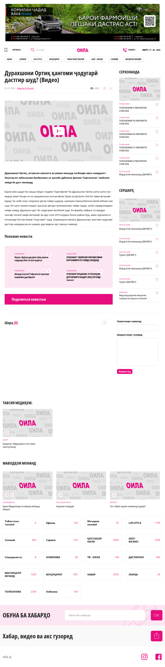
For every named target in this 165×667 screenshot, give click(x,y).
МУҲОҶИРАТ (54, 59)
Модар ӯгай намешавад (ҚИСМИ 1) (135, 174)
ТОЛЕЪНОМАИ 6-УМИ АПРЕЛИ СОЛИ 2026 (133, 162)
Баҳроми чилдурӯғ (65, 506)
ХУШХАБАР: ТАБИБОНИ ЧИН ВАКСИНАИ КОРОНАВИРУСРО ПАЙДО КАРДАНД (84, 259)
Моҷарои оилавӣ (133, 59)
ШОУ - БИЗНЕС (97, 59)
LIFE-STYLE (37, 59)
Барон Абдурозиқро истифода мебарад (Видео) (21, 508)
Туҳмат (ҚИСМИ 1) (127, 254)
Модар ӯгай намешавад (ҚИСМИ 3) (135, 268)
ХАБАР (9, 59)
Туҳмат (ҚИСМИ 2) (127, 281)
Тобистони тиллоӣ (75, 59)
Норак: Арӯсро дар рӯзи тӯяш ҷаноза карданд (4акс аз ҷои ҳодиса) (31, 259)
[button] (59, 131)
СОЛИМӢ (114, 59)
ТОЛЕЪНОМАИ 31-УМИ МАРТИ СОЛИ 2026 (133, 149)
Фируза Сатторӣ (25, 88)
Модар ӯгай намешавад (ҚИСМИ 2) (135, 241)
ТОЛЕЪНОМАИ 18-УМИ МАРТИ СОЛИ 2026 (133, 122)
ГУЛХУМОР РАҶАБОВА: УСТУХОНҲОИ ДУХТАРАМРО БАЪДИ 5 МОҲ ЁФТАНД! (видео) (83, 277)
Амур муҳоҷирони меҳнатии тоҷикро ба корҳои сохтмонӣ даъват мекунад (133, 297)
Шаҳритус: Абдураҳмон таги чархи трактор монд (19, 445)
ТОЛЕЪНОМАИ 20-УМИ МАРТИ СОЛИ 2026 (133, 136)
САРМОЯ (22, 59)
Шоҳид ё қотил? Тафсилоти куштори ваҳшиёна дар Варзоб (32, 275)
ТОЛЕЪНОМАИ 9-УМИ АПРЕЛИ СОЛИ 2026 (133, 109)
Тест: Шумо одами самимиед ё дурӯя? (128, 506)
